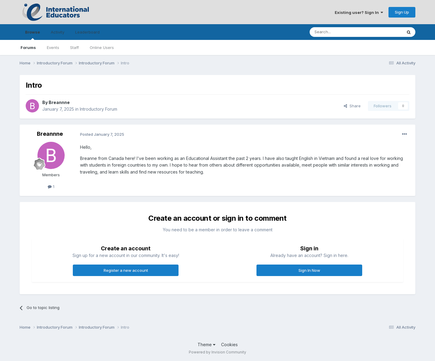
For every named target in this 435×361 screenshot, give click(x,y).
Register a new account (126, 270)
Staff (74, 47)
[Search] (350, 32)
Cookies (229, 344)
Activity (57, 32)
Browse (32, 35)
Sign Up (402, 12)
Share (352, 105)
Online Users (102, 47)
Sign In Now (309, 270)
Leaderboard (87, 32)
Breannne (59, 102)
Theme (206, 344)
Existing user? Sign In (359, 12)
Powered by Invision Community (217, 352)
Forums (28, 47)
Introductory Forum (98, 109)
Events (53, 47)
